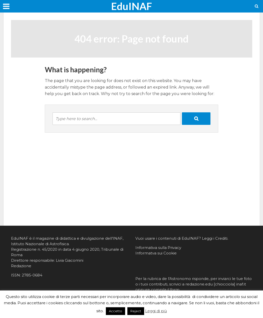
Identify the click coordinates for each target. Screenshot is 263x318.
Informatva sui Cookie (156, 253)
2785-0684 (32, 275)
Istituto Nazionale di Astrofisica (40, 243)
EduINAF (131, 6)
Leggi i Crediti (214, 238)
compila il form (165, 289)
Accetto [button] (115, 311)
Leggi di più (156, 310)
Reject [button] (135, 311)
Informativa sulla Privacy (158, 247)
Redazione (21, 265)
